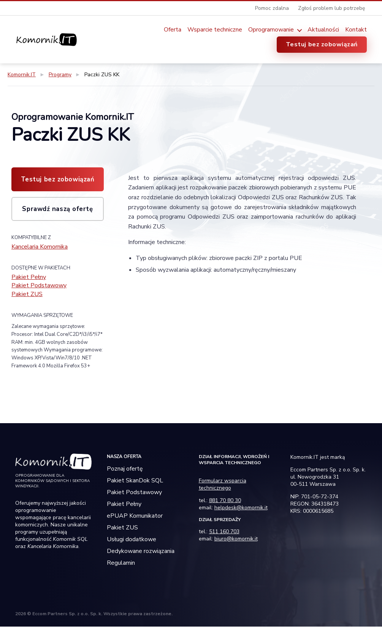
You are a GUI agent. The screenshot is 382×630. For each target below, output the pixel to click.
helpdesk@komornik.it (241, 511)
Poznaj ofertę (125, 472)
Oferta (172, 29)
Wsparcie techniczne (214, 29)
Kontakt (356, 29)
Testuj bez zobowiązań (322, 44)
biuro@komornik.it (236, 542)
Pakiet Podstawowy (42, 287)
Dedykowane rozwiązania (140, 554)
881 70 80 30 (225, 503)
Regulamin (121, 566)
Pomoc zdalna (272, 8)
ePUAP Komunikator (135, 519)
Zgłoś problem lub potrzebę (331, 8)
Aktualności (323, 29)
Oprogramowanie (271, 29)
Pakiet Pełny (31, 278)
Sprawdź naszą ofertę (58, 209)
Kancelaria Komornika (44, 247)
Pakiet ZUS (29, 297)
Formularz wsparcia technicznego (222, 487)
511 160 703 (224, 535)
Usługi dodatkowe (131, 543)
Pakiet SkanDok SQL (135, 484)
